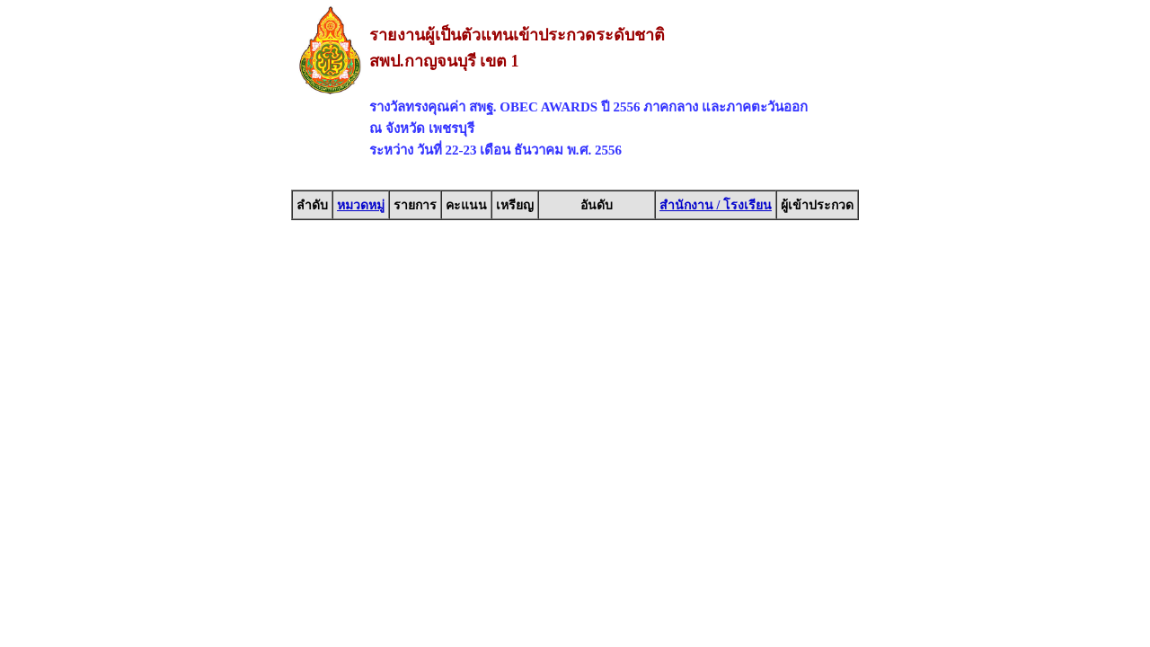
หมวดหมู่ (361, 205)
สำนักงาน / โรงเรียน (715, 205)
